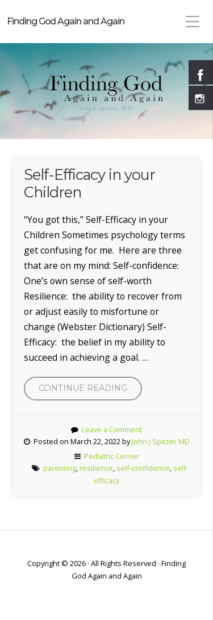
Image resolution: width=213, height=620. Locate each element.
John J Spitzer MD (161, 441)
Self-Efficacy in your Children (89, 183)
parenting (59, 468)
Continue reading (90, 390)
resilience (96, 468)
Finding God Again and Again (65, 21)
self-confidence (143, 468)
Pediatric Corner (111, 456)
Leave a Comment (112, 429)
